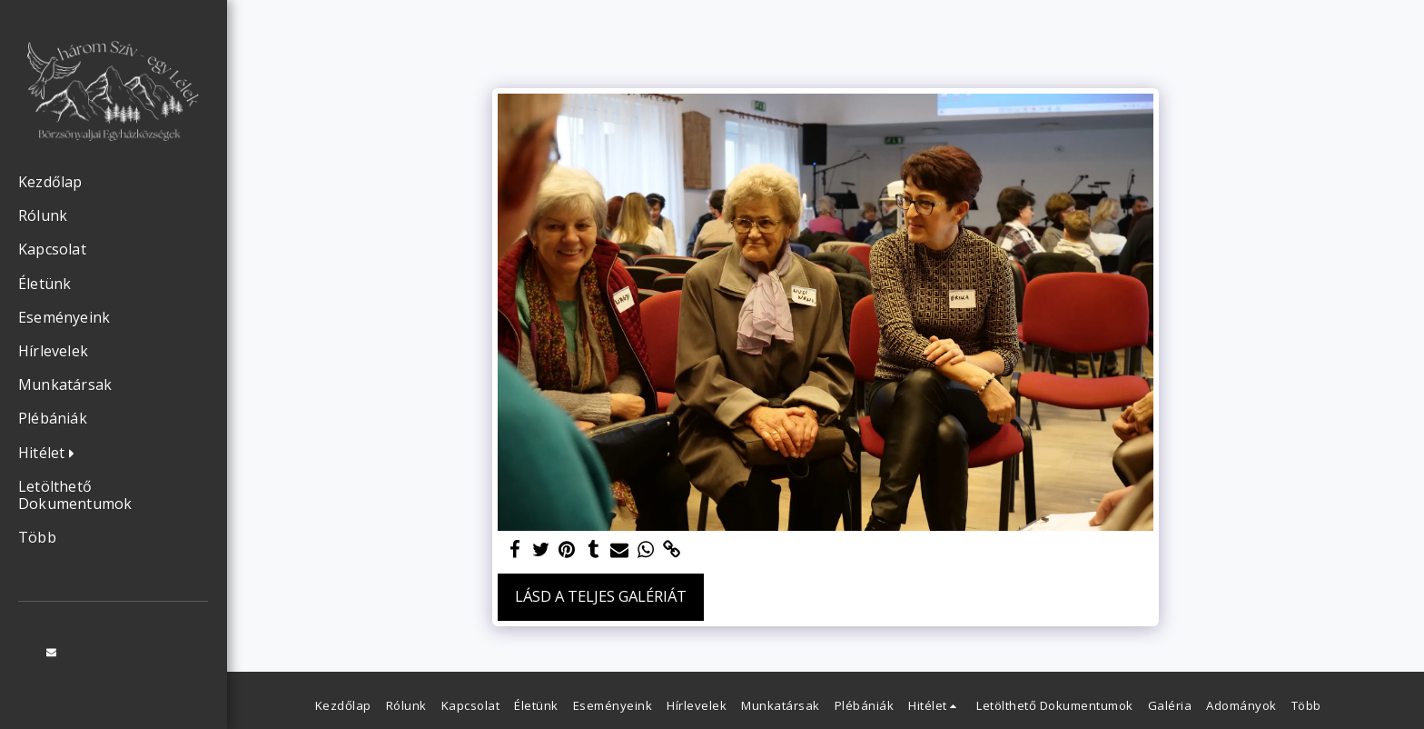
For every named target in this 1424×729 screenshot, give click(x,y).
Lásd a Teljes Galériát (601, 595)
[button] (51, 453)
